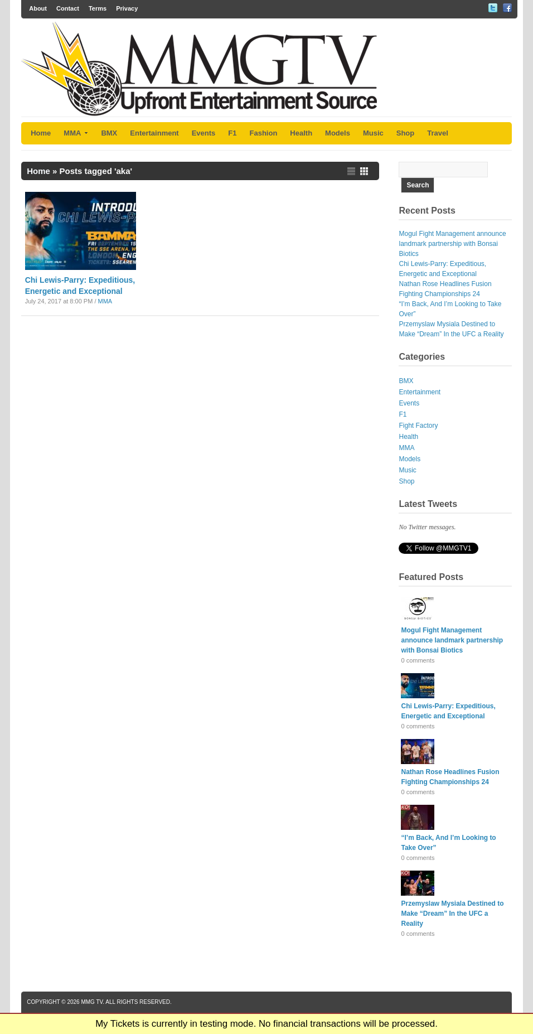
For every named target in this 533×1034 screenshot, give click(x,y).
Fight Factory (418, 425)
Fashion (264, 133)
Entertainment (154, 133)
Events (204, 133)
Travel (437, 133)
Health (301, 133)
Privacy (127, 8)
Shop (405, 133)
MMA (76, 133)
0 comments (417, 660)
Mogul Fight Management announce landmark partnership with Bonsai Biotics (452, 244)
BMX (109, 133)
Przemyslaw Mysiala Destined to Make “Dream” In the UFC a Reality (452, 913)
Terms (97, 8)
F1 (232, 133)
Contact (67, 8)
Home (41, 133)
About (38, 8)
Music (373, 133)
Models (337, 133)
